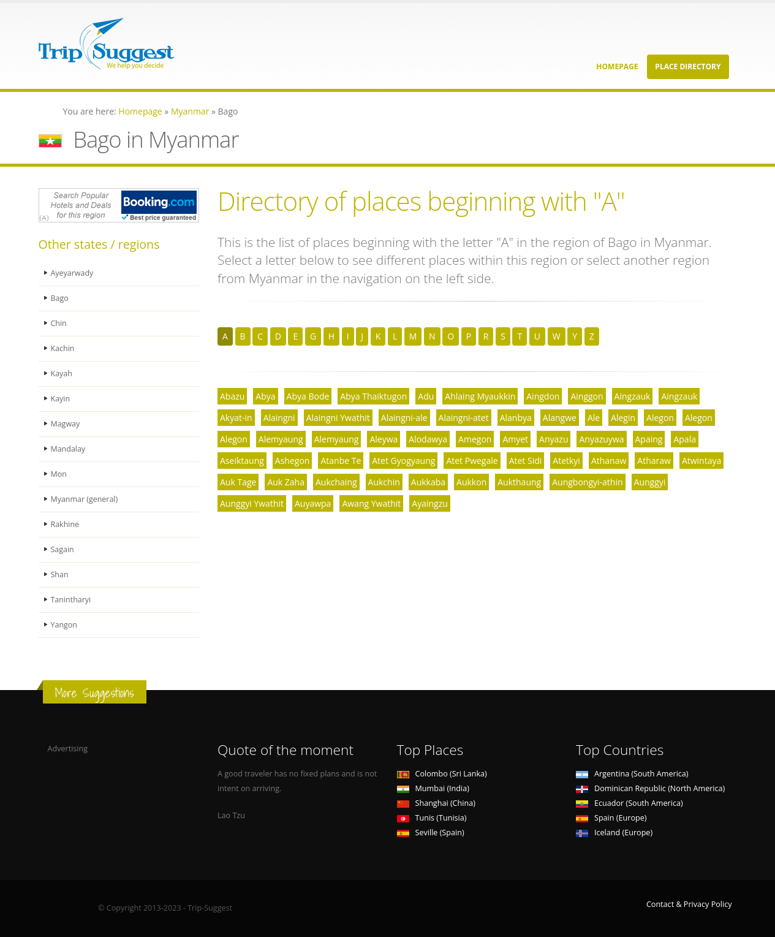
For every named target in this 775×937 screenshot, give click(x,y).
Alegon (660, 417)
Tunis (432, 818)
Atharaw (654, 460)
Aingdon (542, 396)
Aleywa (383, 439)
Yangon (64, 625)
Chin (59, 323)
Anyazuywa (601, 439)
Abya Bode (308, 396)
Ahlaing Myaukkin (480, 396)
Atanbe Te (340, 460)
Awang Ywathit (371, 503)
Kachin (63, 348)
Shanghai (436, 803)
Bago (60, 298)
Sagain (63, 549)
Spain (611, 818)
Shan (60, 574)
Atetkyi (566, 460)
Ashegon (292, 460)
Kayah (62, 373)
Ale (594, 417)
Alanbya (516, 417)
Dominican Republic (650, 788)
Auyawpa (313, 503)
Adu (426, 396)
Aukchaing (336, 482)
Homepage (617, 66)
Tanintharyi (71, 599)
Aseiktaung (242, 460)
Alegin (623, 417)
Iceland (614, 832)
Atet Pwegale (471, 460)
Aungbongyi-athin (587, 482)
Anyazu (553, 439)
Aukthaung (519, 482)
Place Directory (687, 66)
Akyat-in (236, 417)
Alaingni (279, 417)
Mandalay (68, 449)
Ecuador (629, 803)
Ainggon (586, 396)
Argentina (632, 773)
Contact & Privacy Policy (689, 904)
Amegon (474, 439)
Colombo (442, 773)
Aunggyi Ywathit (252, 503)
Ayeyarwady (72, 273)
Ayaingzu (430, 503)
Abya (265, 396)
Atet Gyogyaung (403, 460)
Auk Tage (238, 482)
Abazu (232, 396)
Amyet (515, 439)
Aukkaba (428, 482)
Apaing (649, 439)
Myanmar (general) (85, 499)
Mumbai (433, 788)
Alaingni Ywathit (338, 417)
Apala (684, 439)
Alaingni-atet (464, 417)
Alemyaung (281, 439)
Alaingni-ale (404, 417)
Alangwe (560, 417)
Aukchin (384, 482)
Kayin (60, 398)
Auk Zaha (285, 482)
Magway (65, 424)
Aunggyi (650, 482)
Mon (59, 474)
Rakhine (65, 524)
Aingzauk (632, 396)
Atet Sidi (525, 460)
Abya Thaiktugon (373, 396)
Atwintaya (701, 460)
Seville (430, 832)
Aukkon (471, 482)
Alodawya (428, 439)
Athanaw (608, 460)
